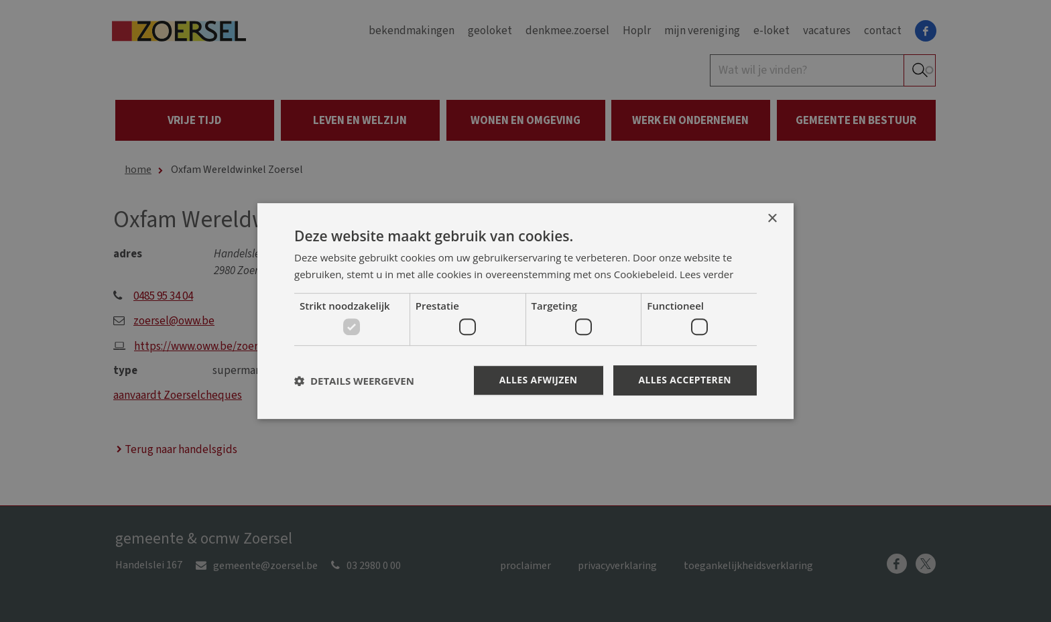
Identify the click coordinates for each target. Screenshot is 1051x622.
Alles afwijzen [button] (537, 379)
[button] (354, 381)
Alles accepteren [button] (684, 379)
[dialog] (525, 311)
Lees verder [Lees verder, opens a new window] (707, 274)
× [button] (772, 219)
